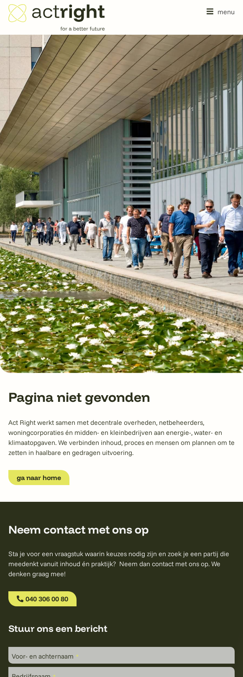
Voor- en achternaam (45, 656)
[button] (221, 11)
